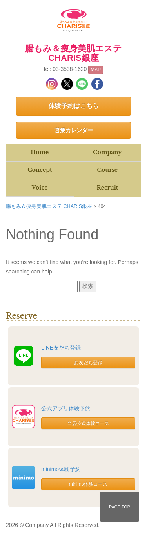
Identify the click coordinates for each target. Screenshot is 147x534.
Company (107, 152)
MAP (96, 70)
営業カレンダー (73, 130)
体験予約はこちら (74, 105)
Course (107, 169)
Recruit (107, 187)
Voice (39, 187)
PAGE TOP (119, 507)
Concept (39, 169)
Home (40, 152)
